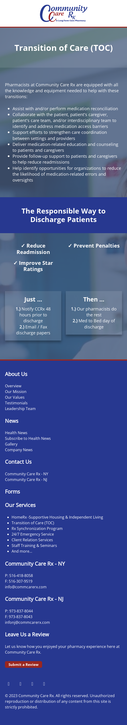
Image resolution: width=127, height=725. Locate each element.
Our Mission (15, 391)
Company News (19, 449)
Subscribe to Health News (28, 438)
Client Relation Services (32, 539)
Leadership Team (20, 408)
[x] (32, 683)
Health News (16, 432)
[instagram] (20, 683)
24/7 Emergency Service (33, 534)
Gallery (11, 444)
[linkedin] (44, 683)
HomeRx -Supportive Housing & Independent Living (57, 517)
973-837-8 (17, 611)
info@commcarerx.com (26, 587)
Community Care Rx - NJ (26, 479)
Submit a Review (24, 664)
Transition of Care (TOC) (33, 522)
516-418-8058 (21, 575)
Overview (13, 386)
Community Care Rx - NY (26, 473)
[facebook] (8, 683)
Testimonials (16, 403)
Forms (12, 491)
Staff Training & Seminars (34, 545)
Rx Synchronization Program (37, 528)
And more (20, 551)
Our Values (15, 397)
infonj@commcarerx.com (27, 622)
